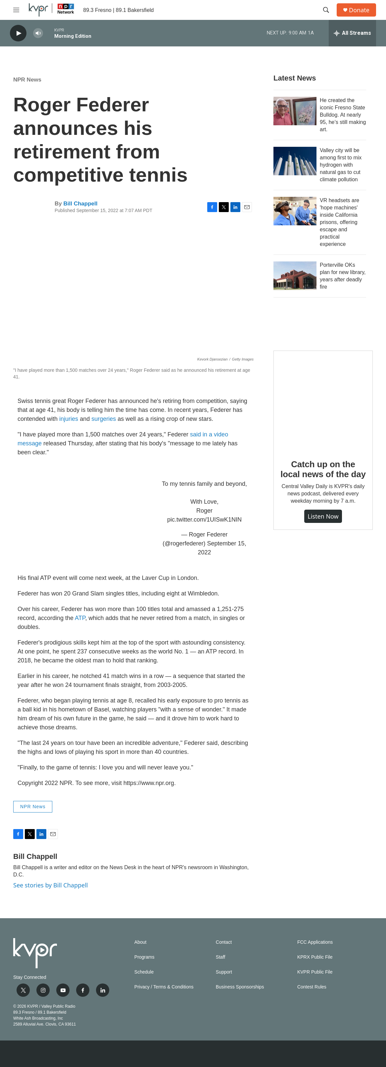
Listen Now (323, 516)
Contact (224, 942)
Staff (220, 957)
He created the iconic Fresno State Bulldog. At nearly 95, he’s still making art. (343, 114)
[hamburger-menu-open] (16, 10)
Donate (359, 10)
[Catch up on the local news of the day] (323, 400)
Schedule (144, 972)
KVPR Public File (315, 972)
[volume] (38, 33)
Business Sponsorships (240, 986)
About (140, 942)
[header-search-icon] (326, 10)
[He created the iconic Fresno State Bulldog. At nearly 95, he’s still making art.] (294, 111)
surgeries (103, 419)
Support (224, 972)
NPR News (27, 80)
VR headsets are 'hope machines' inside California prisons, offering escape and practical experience (339, 222)
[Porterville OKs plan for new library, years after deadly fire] (294, 275)
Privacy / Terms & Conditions (164, 986)
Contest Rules (311, 986)
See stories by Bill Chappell (50, 885)
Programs (144, 957)
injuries (68, 419)
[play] (18, 33)
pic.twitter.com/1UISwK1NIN (204, 519)
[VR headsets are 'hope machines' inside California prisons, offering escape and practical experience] (294, 211)
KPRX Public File (315, 957)
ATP (80, 618)
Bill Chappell (80, 203)
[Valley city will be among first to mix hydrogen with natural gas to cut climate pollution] (294, 161)
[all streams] (352, 33)
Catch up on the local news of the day (322, 469)
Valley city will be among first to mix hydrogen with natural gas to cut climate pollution (341, 164)
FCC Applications (315, 942)
